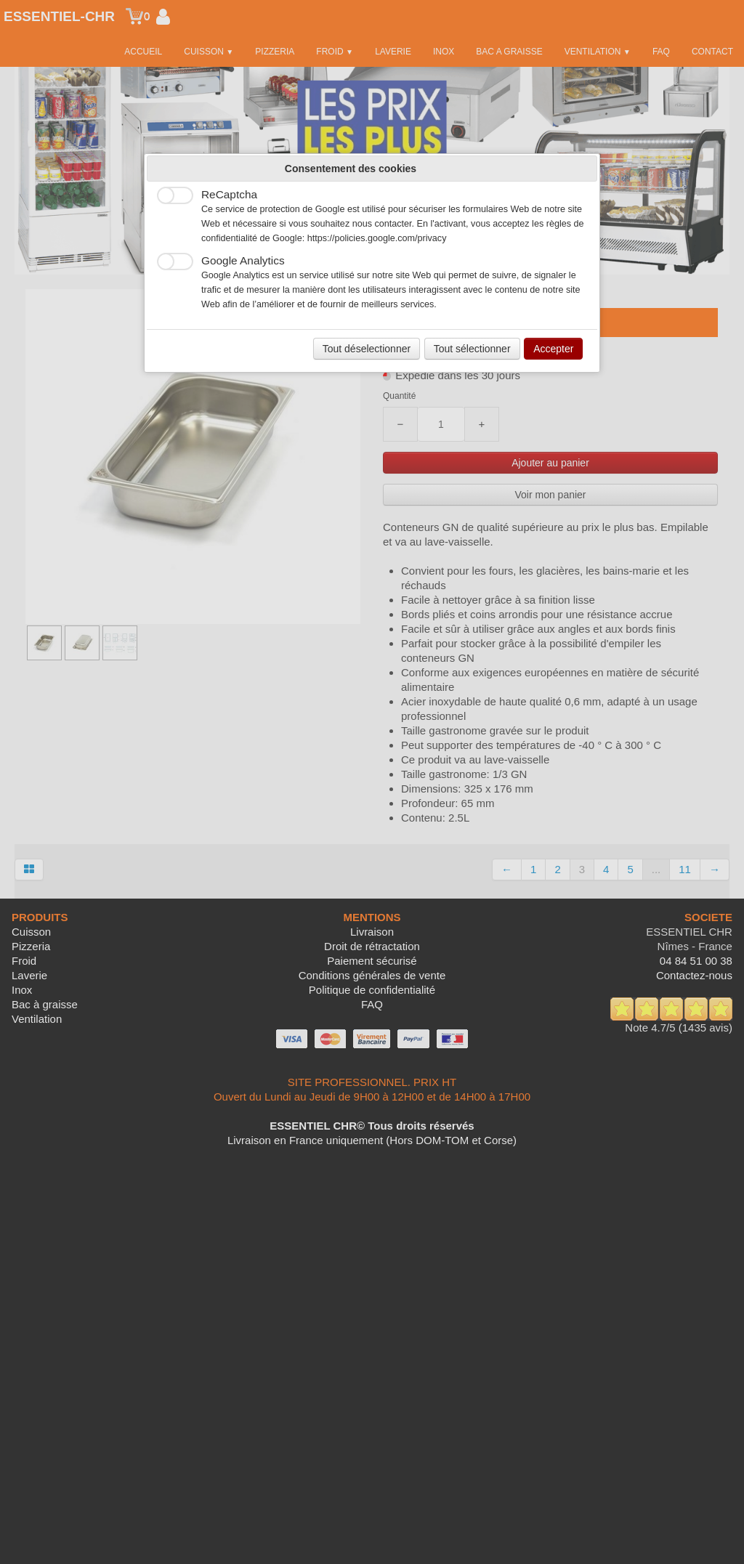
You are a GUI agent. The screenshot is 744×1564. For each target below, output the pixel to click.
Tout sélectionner (472, 348)
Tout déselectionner (367, 348)
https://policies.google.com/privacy (377, 238)
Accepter (553, 348)
